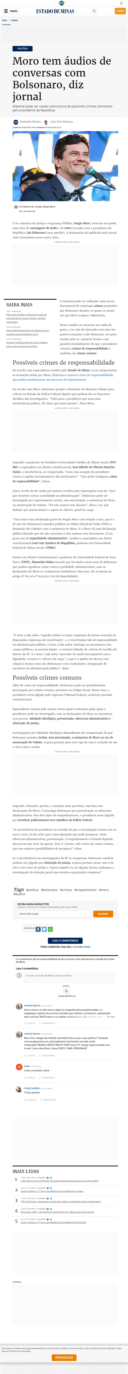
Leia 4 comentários (65, 940)
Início (4, 20)
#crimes (66, 890)
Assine (120, 10)
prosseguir (64, 1358)
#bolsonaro (49, 890)
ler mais (111, 1016)
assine (86, 946)
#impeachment (85, 890)
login (75, 946)
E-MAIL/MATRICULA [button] (67, 996)
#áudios (19, 894)
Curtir (31, 1023)
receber (103, 913)
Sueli (26, 1066)
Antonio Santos (32, 1005)
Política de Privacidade (20, 1351)
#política (32, 890)
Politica (14, 20)
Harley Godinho (32, 1088)
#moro (104, 890)
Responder (49, 1023)
